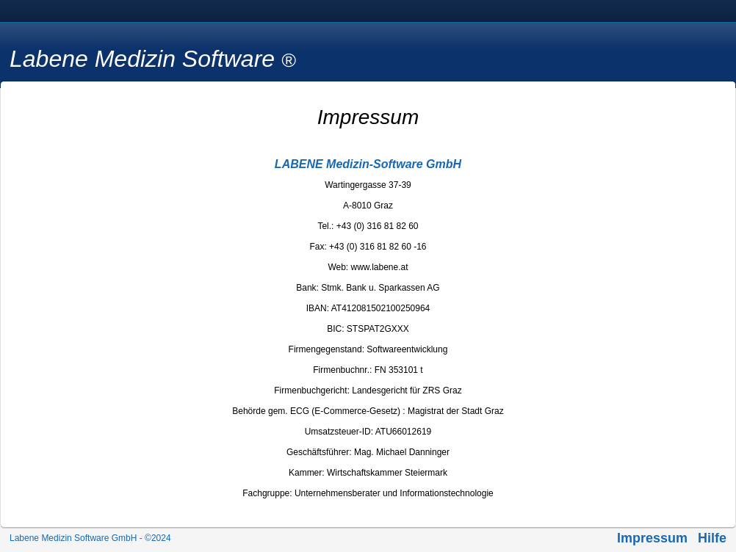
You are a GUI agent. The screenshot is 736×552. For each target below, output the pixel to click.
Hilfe (712, 538)
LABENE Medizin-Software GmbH (368, 164)
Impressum (652, 538)
